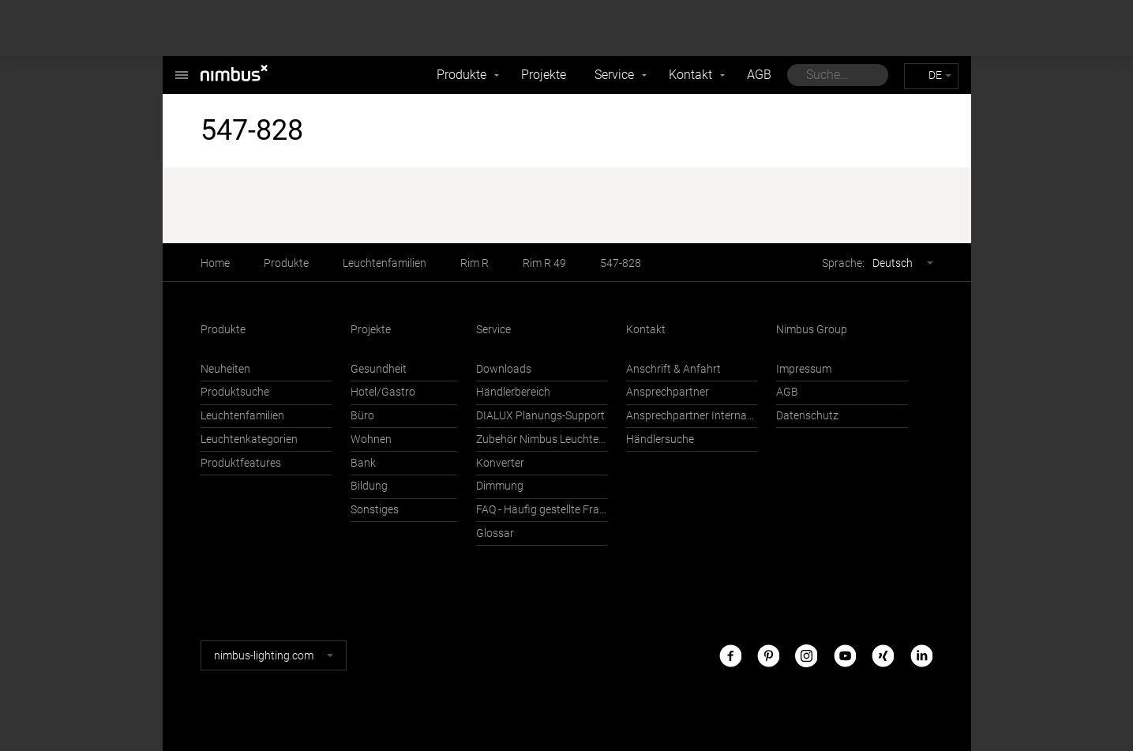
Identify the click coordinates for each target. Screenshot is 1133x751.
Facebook (730, 655)
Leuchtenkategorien (249, 439)
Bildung (369, 486)
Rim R (474, 263)
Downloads (503, 369)
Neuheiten (225, 369)
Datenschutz (807, 415)
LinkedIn (921, 655)
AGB (759, 74)
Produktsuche (235, 392)
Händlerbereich (513, 392)
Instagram (806, 655)
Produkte (461, 74)
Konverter (500, 463)
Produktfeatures (241, 463)
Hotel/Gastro (383, 392)
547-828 (620, 263)
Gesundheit (379, 369)
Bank (363, 463)
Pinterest (768, 655)
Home (215, 263)
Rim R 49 (544, 263)
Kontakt (690, 74)
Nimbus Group (811, 329)
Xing (883, 655)
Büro (362, 415)
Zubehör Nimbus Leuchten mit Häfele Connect (541, 439)
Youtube (845, 655)
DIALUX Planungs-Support (540, 415)
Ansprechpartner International (691, 415)
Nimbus (181, 67)
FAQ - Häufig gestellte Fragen (541, 509)
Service (614, 74)
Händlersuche (660, 439)
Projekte (543, 74)
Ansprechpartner (667, 392)
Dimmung (499, 486)
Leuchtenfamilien (384, 263)
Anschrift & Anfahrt (673, 369)
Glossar (495, 533)
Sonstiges (375, 509)
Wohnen (371, 439)
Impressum (803, 369)
